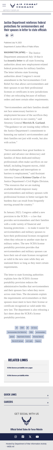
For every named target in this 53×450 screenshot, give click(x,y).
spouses (12, 336)
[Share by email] (12, 35)
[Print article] (6, 35)
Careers (8, 402)
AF (27, 327)
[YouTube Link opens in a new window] (37, 437)
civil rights (29, 341)
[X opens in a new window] (30, 437)
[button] (4, 5)
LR (16, 327)
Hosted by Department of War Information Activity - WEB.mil (26, 445)
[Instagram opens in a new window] (16, 437)
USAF (22, 327)
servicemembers (40, 332)
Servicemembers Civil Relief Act (17, 332)
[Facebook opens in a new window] (23, 437)
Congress (38, 341)
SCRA (31, 332)
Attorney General (38, 336)
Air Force (34, 327)
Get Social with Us (26, 413)
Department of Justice (23, 336)
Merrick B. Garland (17, 341)
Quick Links (10, 394)
